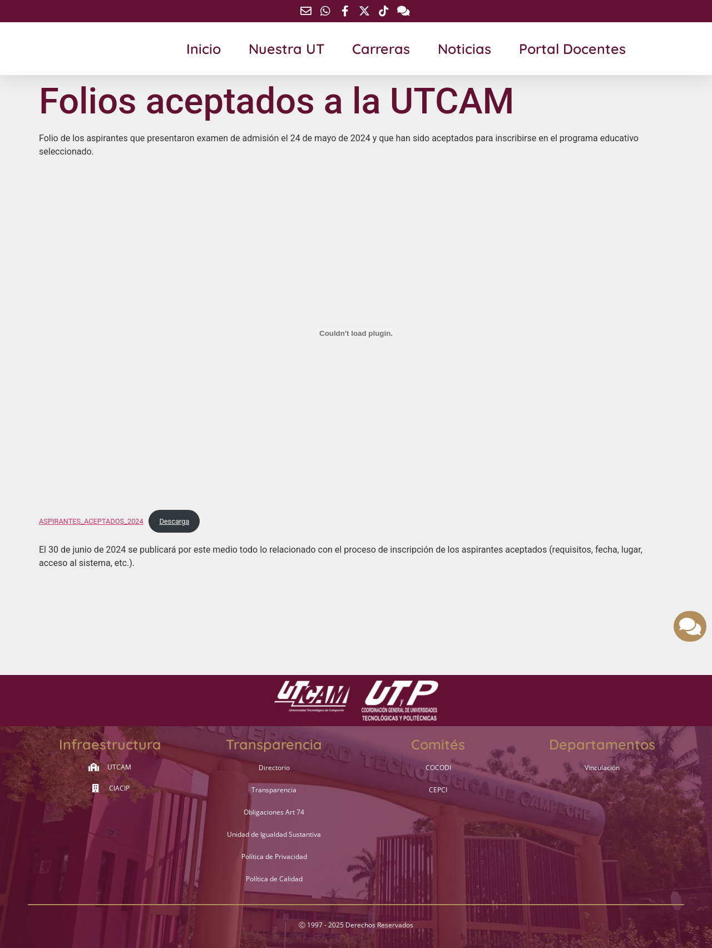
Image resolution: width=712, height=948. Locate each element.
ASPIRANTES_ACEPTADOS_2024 (91, 521)
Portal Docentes (572, 48)
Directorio (274, 767)
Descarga (174, 521)
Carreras (381, 48)
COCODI (438, 767)
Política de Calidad (274, 879)
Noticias (464, 48)
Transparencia (273, 790)
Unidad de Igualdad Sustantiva (274, 834)
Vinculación (602, 767)
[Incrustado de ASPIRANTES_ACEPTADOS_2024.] (356, 333)
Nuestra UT (286, 48)
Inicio (203, 48)
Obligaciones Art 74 (274, 812)
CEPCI (438, 790)
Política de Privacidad (274, 856)
